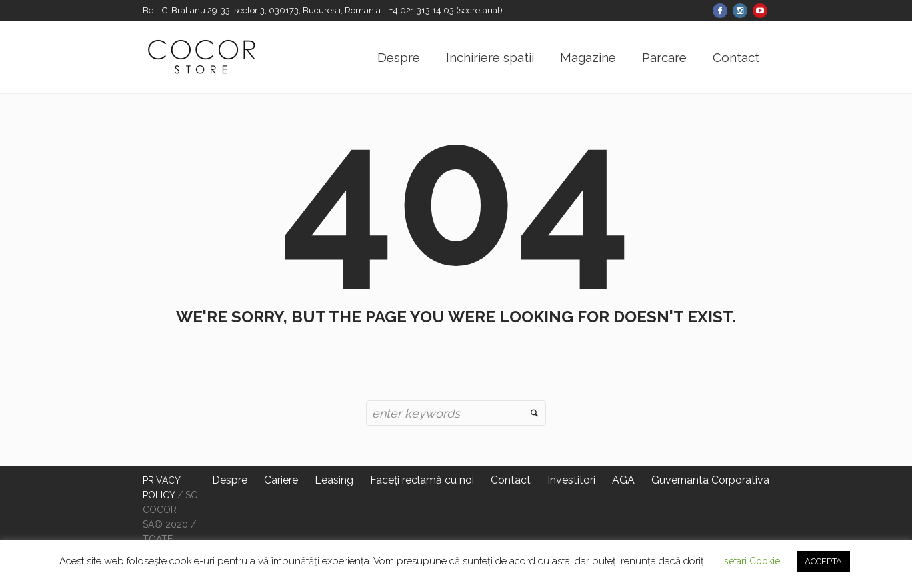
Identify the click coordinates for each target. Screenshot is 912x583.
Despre (229, 480)
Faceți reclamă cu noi (422, 480)
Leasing (334, 480)
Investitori (571, 480)
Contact (511, 480)
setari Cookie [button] (752, 561)
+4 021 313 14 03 (422, 10)
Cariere (281, 480)
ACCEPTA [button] (823, 561)
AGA (623, 480)
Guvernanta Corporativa (710, 480)
